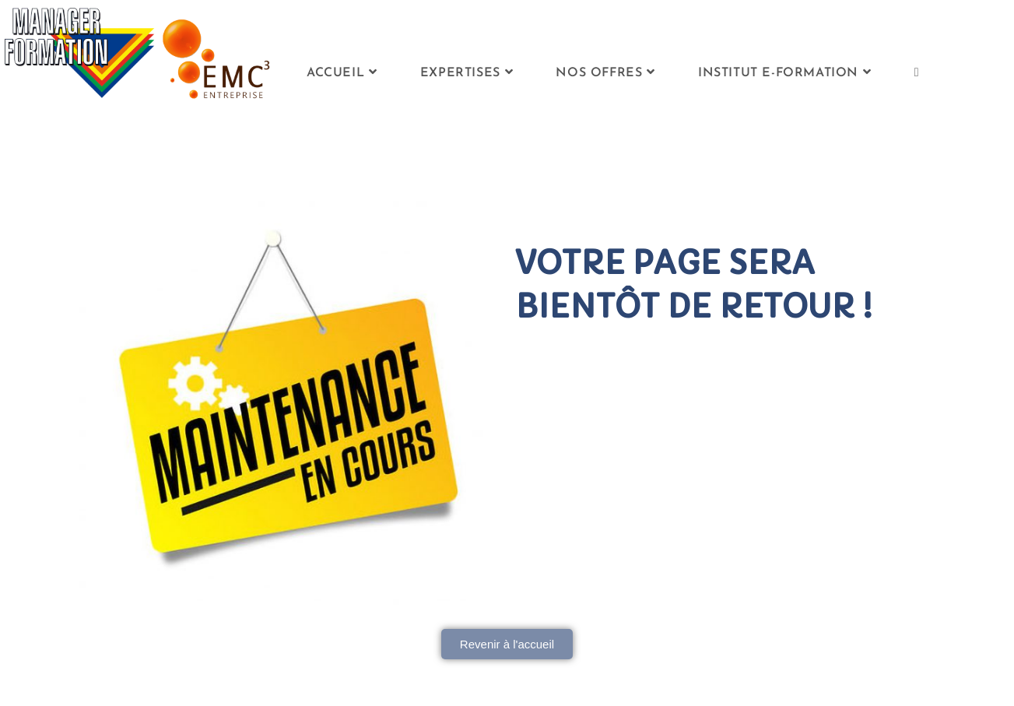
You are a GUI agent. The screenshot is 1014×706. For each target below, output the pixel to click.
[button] (507, 644)
